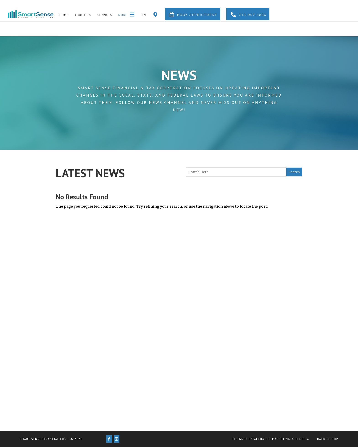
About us (83, 15)
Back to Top (327, 439)
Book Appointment (192, 14)
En (144, 15)
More (127, 14)
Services (104, 15)
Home (64, 15)
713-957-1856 (247, 14)
